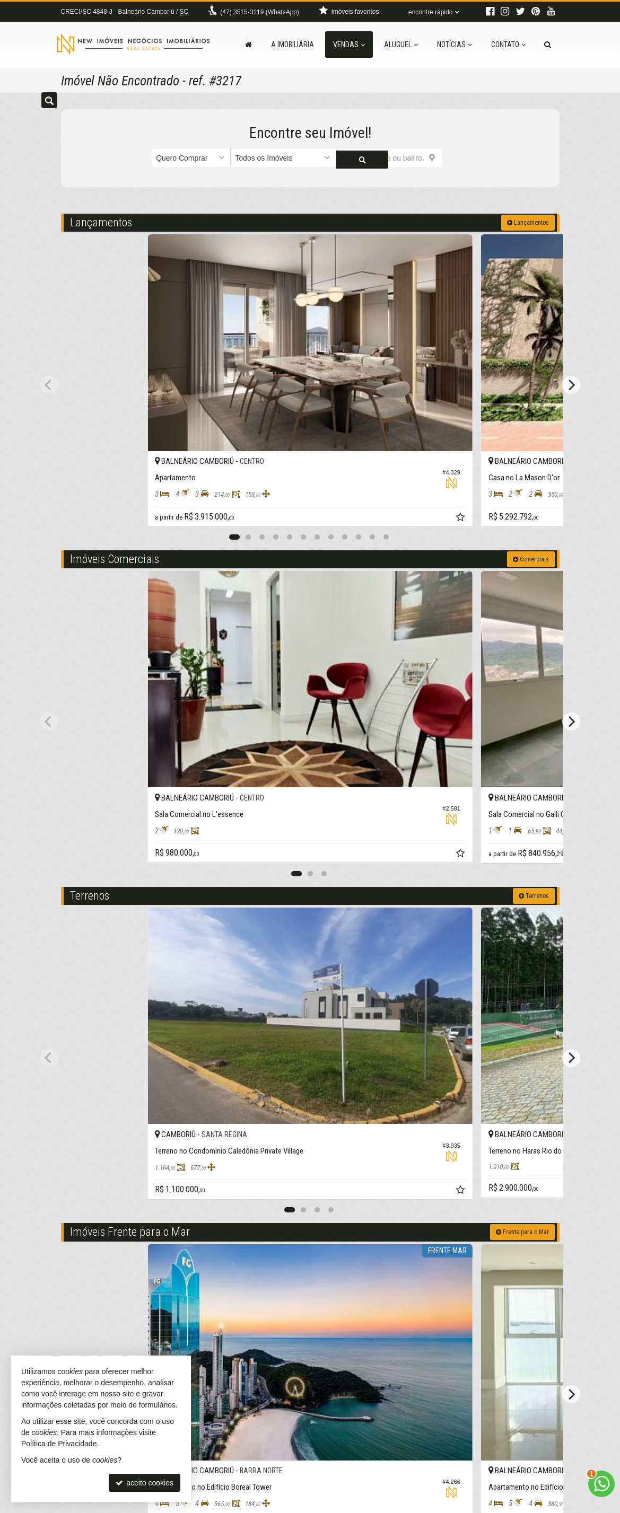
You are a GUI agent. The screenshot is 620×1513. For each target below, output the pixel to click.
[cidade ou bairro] (389, 158)
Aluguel (401, 44)
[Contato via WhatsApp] (601, 1484)
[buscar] (455, 158)
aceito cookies (144, 1483)
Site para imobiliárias (494, 1505)
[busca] (547, 44)
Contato (508, 44)
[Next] (571, 328)
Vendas (349, 44)
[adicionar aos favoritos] (210, 407)
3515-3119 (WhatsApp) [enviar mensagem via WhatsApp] (259, 12)
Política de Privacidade (364, 1505)
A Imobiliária (292, 44)
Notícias (454, 44)
